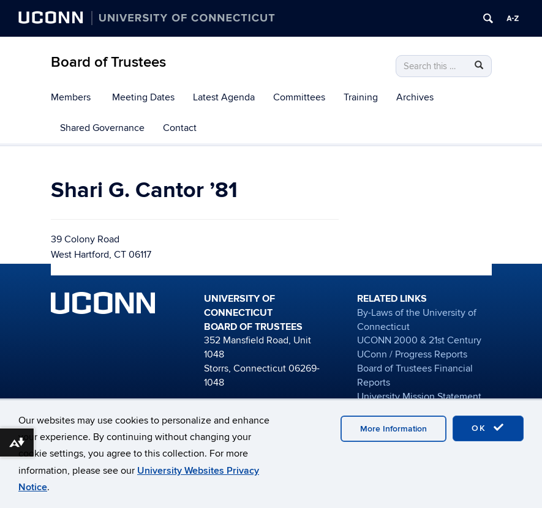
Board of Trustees (108, 62)
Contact (180, 128)
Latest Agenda (224, 97)
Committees (299, 97)
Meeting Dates (143, 97)
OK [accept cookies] (488, 427)
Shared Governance (102, 128)
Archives (415, 97)
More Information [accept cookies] (393, 429)
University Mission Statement (419, 396)
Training (361, 97)
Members (71, 97)
